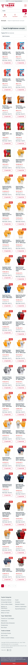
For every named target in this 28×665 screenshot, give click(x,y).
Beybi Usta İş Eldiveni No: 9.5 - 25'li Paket (20, 134)
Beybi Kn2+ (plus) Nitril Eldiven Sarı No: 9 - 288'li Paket (7, 268)
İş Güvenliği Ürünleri (6, 602)
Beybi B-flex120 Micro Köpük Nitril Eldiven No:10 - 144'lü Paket (6, 514)
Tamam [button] (14, 663)
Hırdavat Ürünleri (5, 610)
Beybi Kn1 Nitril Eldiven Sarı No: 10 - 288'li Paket (7, 214)
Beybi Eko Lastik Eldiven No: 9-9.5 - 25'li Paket (6, 80)
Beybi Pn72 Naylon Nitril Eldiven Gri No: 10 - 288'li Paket (20, 378)
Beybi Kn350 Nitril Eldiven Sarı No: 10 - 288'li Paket (7, 188)
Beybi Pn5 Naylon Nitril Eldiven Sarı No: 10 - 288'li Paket (21, 405)
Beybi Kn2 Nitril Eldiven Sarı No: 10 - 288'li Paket (7, 241)
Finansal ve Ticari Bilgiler (7, 618)
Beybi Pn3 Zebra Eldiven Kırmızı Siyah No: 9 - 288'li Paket (20, 323)
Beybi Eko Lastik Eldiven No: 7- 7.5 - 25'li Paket (6, 53)
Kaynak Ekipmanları (20, 608)
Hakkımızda (4, 620)
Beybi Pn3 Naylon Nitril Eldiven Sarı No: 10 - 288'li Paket (7, 432)
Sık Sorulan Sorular (6, 633)
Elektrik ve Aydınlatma (20, 606)
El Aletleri (17, 602)
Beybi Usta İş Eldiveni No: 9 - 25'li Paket (7, 134)
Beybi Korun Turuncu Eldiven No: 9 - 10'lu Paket (7, 107)
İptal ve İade (4, 635)
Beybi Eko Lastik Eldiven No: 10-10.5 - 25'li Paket (20, 80)
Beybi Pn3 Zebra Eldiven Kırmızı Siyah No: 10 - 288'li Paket (20, 542)
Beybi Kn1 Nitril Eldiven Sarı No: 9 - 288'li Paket (20, 188)
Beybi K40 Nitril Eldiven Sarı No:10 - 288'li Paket (7, 459)
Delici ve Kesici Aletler (6, 604)
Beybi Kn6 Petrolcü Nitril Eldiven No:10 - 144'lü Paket (7, 486)
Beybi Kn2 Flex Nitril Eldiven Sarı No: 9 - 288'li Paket (20, 296)
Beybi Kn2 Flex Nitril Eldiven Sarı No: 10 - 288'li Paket (7, 323)
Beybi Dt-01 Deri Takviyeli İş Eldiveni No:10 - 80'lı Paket (20, 570)
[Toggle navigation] (25, 5)
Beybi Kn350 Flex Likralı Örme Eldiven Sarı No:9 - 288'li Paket (7, 542)
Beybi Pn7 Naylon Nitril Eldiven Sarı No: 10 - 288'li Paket (21, 351)
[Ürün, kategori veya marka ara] (11, 10)
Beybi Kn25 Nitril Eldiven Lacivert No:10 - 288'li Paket (20, 459)
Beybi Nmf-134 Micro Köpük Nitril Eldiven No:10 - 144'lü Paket (20, 486)
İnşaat (16, 600)
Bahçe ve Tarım (5, 612)
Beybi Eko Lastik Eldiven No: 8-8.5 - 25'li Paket (20, 53)
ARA (25, 10)
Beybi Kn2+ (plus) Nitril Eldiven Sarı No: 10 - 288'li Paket (21, 241)
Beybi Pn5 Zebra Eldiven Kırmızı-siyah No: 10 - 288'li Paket (20, 268)
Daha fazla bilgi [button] (12, 660)
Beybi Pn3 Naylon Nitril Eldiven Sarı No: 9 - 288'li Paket (20, 432)
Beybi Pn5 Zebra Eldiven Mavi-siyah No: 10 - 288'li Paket (7, 296)
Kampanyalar (4, 625)
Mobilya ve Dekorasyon (4, 607)
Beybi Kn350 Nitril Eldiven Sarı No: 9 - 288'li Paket (20, 161)
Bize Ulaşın (4, 627)
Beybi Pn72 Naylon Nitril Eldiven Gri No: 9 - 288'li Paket (7, 378)
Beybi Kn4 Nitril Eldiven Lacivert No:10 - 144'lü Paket (7, 570)
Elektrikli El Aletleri (20, 604)
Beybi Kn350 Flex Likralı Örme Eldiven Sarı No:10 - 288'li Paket (20, 514)
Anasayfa (3, 20)
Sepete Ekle (7, 62)
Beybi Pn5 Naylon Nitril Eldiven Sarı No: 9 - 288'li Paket (7, 405)
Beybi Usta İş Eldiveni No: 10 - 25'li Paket (6, 161)
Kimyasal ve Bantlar (6, 600)
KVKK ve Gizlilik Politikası (7, 637)
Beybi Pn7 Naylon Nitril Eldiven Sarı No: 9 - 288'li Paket (7, 351)
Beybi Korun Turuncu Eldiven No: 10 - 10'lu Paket (21, 107)
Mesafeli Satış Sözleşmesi (8, 623)
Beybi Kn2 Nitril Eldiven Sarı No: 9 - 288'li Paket (20, 214)
